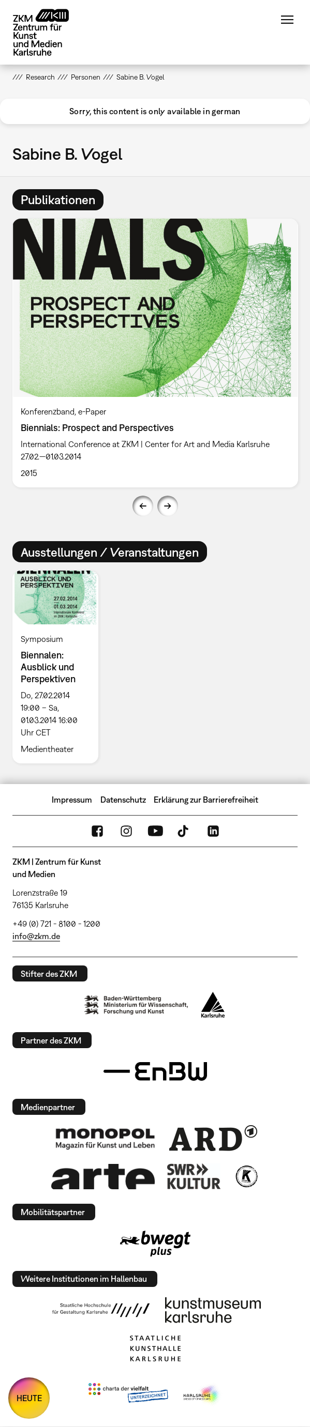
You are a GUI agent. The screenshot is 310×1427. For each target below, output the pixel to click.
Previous (142, 506)
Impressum (72, 799)
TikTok (184, 831)
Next (167, 506)
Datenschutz (123, 799)
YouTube (155, 831)
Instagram (126, 831)
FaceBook (97, 831)
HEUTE (29, 1398)
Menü (287, 19)
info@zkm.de (36, 936)
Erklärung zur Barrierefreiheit (206, 799)
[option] (155, 353)
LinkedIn (213, 831)
